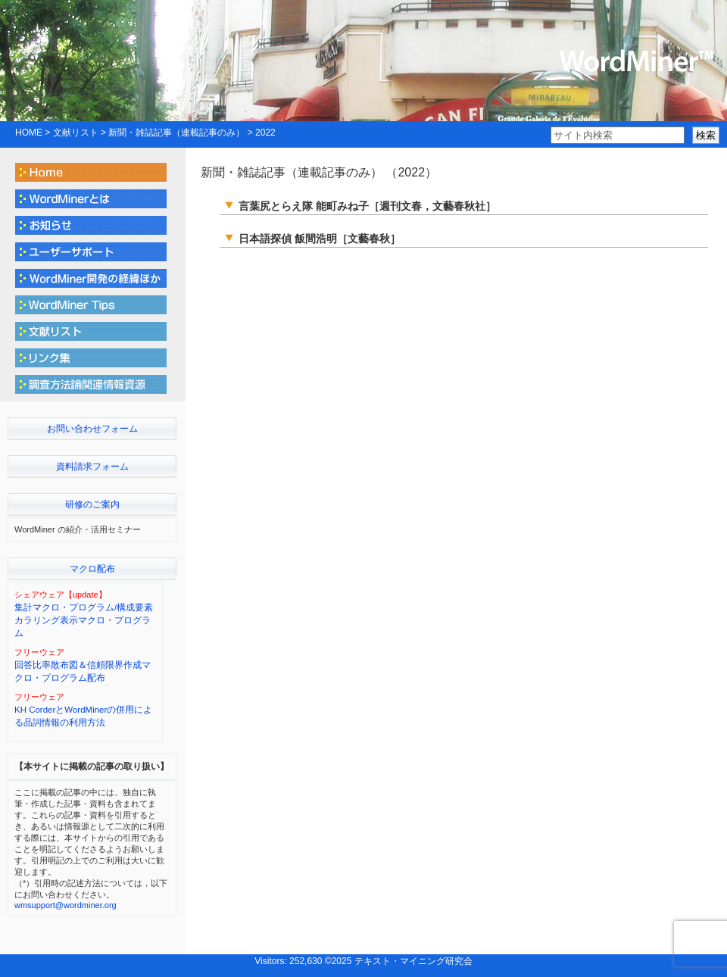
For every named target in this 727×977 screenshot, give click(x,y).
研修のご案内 (92, 504)
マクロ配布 (92, 568)
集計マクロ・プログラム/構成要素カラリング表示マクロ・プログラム (83, 620)
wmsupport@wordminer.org (65, 905)
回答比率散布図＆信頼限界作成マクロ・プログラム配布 (82, 671)
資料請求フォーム (92, 466)
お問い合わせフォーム (92, 428)
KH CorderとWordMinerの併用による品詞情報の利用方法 (83, 716)
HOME (28, 132)
